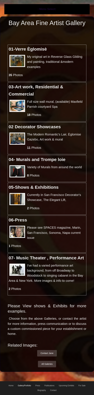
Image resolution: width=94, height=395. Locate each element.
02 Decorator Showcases (35, 126)
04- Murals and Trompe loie (37, 159)
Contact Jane (47, 353)
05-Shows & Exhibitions (34, 187)
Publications (49, 386)
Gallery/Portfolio (24, 386)
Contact (53, 390)
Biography (41, 390)
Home (11, 386)
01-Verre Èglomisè (28, 49)
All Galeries (47, 364)
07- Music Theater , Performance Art (46, 257)
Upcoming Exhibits (66, 386)
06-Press (18, 219)
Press (37, 386)
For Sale (81, 386)
